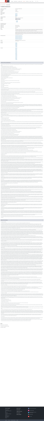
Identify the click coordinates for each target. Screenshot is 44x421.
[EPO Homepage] (7, 1)
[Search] (35, 1)
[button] (22, 63)
